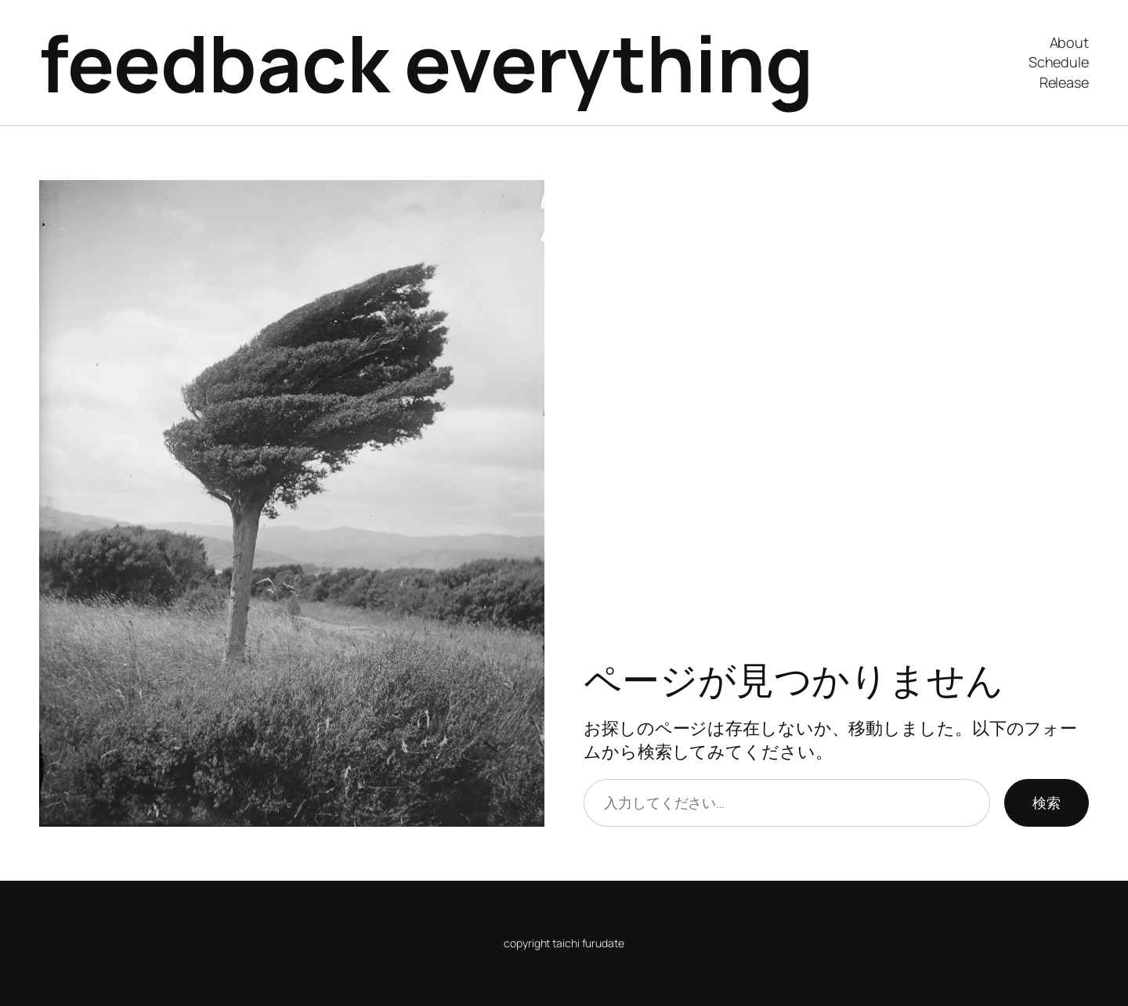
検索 (1046, 802)
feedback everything (426, 62)
